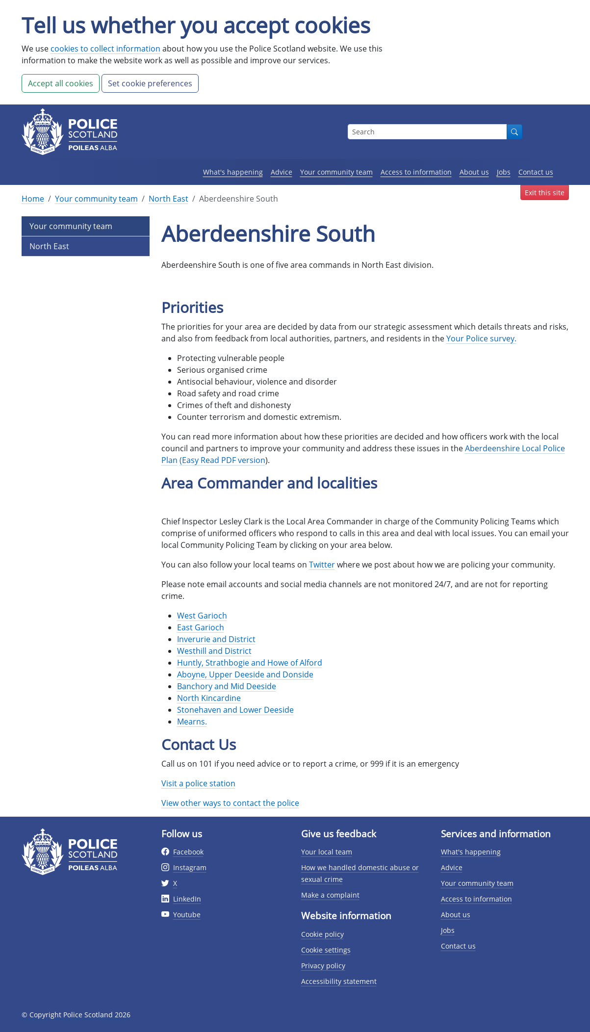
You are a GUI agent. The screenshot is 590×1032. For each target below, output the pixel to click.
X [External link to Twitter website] (175, 883)
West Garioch (202, 615)
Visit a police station (198, 783)
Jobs (504, 172)
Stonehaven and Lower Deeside (235, 709)
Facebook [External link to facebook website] (188, 851)
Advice (281, 172)
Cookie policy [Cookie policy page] (322, 934)
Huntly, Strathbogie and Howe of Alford (249, 662)
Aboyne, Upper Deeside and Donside (245, 674)
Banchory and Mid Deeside (226, 686)
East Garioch (200, 627)
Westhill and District (214, 650)
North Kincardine (209, 698)
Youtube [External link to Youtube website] (187, 914)
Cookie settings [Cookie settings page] (326, 950)
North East (168, 198)
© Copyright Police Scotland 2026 (76, 1014)
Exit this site (544, 192)
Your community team (336, 172)
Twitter (322, 564)
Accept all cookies (60, 83)
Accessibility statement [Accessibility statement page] (339, 981)
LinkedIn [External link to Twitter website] (187, 898)
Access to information (416, 172)
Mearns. (192, 721)
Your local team (326, 851)
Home (33, 198)
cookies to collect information (105, 48)
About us (474, 172)
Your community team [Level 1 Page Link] (70, 226)
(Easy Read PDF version (222, 460)
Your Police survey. (481, 338)
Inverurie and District (216, 639)
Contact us (535, 172)
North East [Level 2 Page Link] (49, 246)
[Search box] (427, 131)
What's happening (233, 172)
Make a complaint (330, 895)
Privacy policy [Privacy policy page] (323, 965)
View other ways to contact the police (230, 803)
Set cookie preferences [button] (150, 83)
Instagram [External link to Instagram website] (189, 867)
